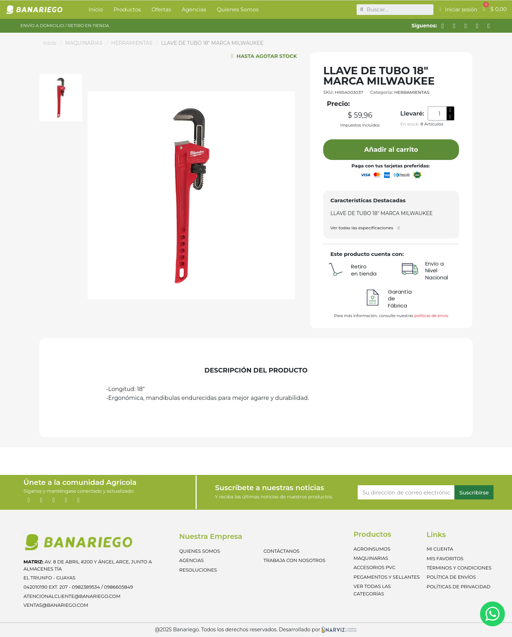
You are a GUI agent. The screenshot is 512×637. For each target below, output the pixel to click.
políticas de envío (431, 315)
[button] (391, 149)
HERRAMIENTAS (132, 43)
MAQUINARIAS (83, 43)
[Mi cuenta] (458, 9)
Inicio (50, 43)
